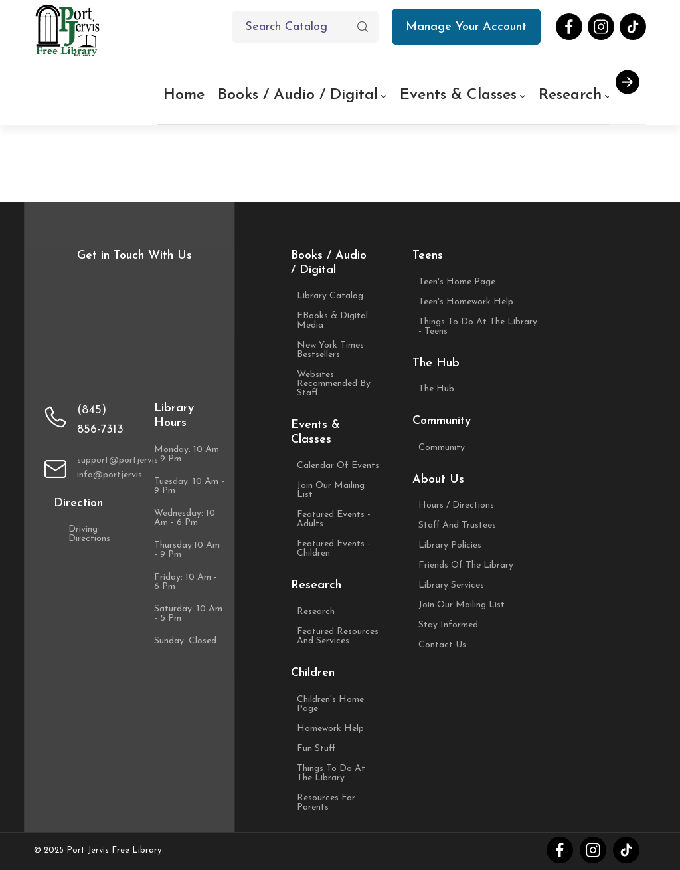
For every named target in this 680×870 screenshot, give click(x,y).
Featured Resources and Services (338, 636)
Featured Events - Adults (334, 519)
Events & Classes (458, 95)
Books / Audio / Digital (305, 95)
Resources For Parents (326, 803)
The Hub (436, 389)
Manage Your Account (473, 31)
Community (441, 448)
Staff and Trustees (457, 525)
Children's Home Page (330, 704)
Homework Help (330, 729)
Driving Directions (96, 534)
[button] (363, 27)
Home (184, 95)
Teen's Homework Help (465, 302)
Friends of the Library (465, 565)
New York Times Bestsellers (330, 350)
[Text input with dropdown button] (305, 27)
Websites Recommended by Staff (334, 384)
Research (578, 95)
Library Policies (449, 545)
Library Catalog (330, 296)
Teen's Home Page (456, 282)
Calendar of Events (338, 466)
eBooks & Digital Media (332, 321)
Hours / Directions (456, 505)
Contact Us (442, 645)
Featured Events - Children (334, 549)
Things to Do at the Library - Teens (477, 327)
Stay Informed (448, 625)
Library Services (451, 585)
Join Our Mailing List (331, 490)
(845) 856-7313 (100, 420)
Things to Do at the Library (331, 773)
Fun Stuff (316, 749)
